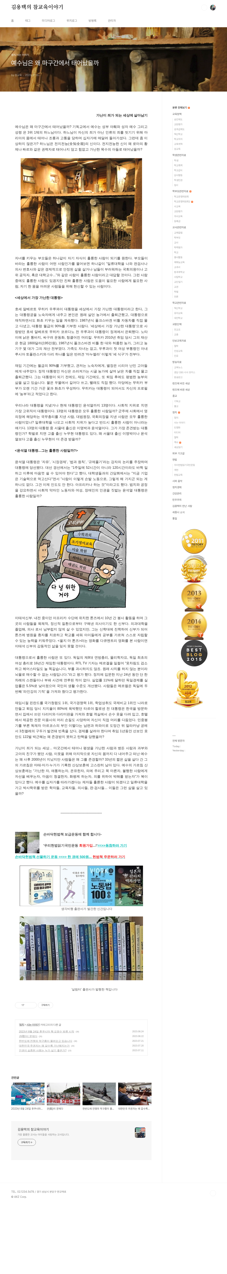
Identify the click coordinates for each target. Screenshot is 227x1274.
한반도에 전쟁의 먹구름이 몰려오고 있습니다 (45, 1103)
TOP (213, 1256)
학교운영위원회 (181, 196)
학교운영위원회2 (183, 201)
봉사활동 (178, 257)
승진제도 (178, 119)
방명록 (93, 21)
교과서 (177, 267)
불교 (176, 406)
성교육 (177, 149)
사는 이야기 (33, 1087)
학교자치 (178, 139)
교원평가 (178, 124)
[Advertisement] (81, 1028)
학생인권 (178, 180)
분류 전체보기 (181, 107)
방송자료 (176, 362)
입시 (176, 185)
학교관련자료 (179, 302)
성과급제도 (179, 129)
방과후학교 (179, 272)
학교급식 (178, 170)
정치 (21, 1087)
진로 (176, 355)
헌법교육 (178, 474)
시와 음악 (177, 481)
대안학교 (178, 318)
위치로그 (72, 21)
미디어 (177, 432)
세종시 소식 (178, 512)
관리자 (112, 21)
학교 (176, 252)
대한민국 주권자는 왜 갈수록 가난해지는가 (44, 1108)
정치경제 (176, 487)
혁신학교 (178, 134)
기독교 (177, 401)
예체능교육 (179, 262)
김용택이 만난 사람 (182, 506)
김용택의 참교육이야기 (37, 7)
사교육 (177, 206)
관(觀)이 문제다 (28, 1098)
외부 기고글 (178, 453)
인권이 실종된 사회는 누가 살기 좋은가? (43, 1112)
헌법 (174, 459)
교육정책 (176, 114)
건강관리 (176, 493)
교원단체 (176, 324)
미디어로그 (48, 21)
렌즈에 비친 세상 (181, 383)
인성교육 (178, 351)
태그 (28, 21)
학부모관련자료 (181, 191)
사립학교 (178, 277)
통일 (174, 518)
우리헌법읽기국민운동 (184, 465)
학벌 (176, 291)
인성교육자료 (179, 340)
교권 (176, 286)
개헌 (176, 470)
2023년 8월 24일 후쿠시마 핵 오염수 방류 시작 (46, 1093)
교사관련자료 (179, 227)
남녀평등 (178, 175)
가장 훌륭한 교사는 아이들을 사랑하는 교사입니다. (43, 1197)
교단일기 (178, 282)
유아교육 (178, 313)
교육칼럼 (178, 232)
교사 (176, 242)
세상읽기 (178, 447)
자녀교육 (178, 216)
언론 (176, 296)
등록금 (177, 221)
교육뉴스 (178, 367)
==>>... (92, 857)
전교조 (177, 329)
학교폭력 (178, 165)
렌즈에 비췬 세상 (181, 389)
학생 (176, 160)
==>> (112, 845)
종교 (174, 395)
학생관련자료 (179, 155)
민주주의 (176, 499)
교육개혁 (178, 144)
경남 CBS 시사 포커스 (184, 372)
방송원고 (178, 377)
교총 (176, 334)
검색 (204, 7)
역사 (177, 442)
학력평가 (178, 247)
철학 (176, 346)
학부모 (177, 237)
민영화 (177, 427)
